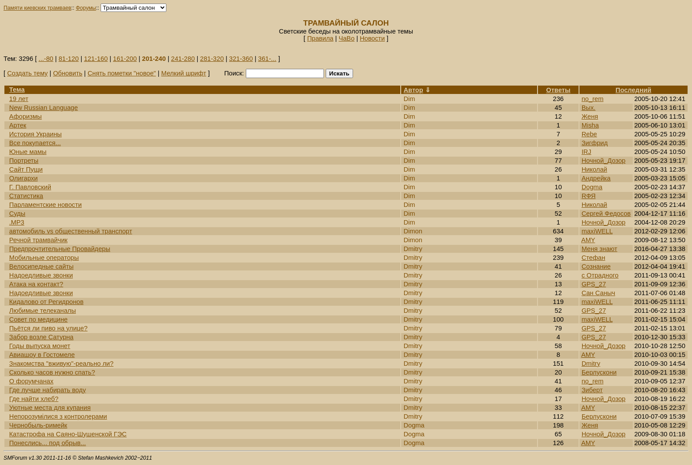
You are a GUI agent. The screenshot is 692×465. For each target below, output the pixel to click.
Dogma (592, 187)
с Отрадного (600, 275)
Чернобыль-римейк (38, 425)
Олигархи (23, 178)
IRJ (586, 151)
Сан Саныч (598, 292)
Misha (590, 125)
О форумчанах (31, 381)
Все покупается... (35, 142)
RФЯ (589, 195)
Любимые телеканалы (42, 310)
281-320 (212, 58)
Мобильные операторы (44, 257)
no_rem (593, 98)
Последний (633, 90)
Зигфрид (595, 142)
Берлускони (599, 372)
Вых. (589, 107)
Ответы (558, 90)
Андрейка (596, 178)
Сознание (596, 266)
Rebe (589, 134)
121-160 (96, 58)
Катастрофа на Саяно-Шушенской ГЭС (68, 434)
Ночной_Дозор (604, 160)
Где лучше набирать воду (47, 390)
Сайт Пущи (26, 169)
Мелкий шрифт (183, 73)
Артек (17, 125)
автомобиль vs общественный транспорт (70, 231)
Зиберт (592, 390)
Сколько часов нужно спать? (52, 372)
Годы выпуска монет (39, 345)
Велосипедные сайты (41, 266)
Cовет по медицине (38, 319)
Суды (17, 213)
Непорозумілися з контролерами (58, 416)
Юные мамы (28, 151)
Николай (594, 169)
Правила (320, 38)
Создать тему (27, 73)
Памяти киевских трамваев (37, 8)
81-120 (69, 58)
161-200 (125, 58)
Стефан (594, 257)
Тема (17, 89)
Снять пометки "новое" (121, 73)
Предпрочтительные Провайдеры (59, 248)
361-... (267, 58)
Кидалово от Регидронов (46, 301)
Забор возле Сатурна (41, 337)
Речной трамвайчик (38, 240)
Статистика (26, 195)
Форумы (86, 8)
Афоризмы (25, 116)
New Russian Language (43, 107)
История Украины (35, 134)
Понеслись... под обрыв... (47, 442)
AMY (588, 240)
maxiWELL (597, 231)
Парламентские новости (45, 204)
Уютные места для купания (50, 407)
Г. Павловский (30, 187)
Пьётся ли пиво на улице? (48, 328)
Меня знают (599, 248)
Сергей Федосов (606, 213)
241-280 (183, 58)
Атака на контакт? (36, 284)
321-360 (241, 58)
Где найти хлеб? (34, 398)
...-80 (45, 58)
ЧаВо (346, 38)
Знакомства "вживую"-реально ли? (61, 363)
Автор (413, 90)
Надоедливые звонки (41, 275)
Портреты (23, 160)
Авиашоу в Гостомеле (42, 354)
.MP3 (16, 222)
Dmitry (591, 363)
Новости (372, 38)
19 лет (18, 98)
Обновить (67, 73)
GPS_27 (594, 284)
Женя (590, 116)
